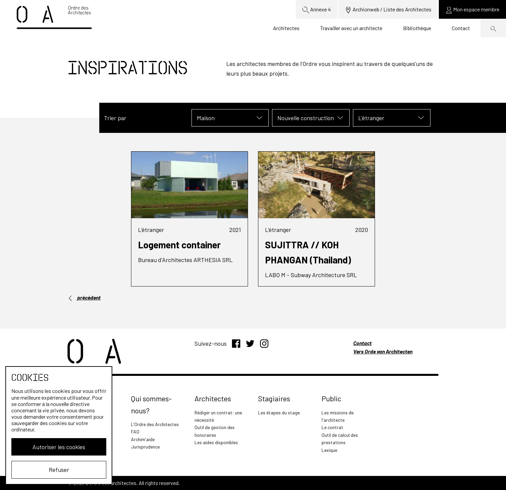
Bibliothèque (417, 28)
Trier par (115, 117)
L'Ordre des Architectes (155, 424)
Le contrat (332, 427)
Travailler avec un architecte (351, 28)
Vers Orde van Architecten (382, 351)
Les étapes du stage (279, 412)
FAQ (135, 431)
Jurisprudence (145, 447)
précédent (84, 297)
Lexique (329, 450)
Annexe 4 (316, 9)
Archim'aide (143, 439)
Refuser (59, 469)
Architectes (286, 28)
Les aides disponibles (216, 442)
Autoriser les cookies (58, 447)
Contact (461, 28)
